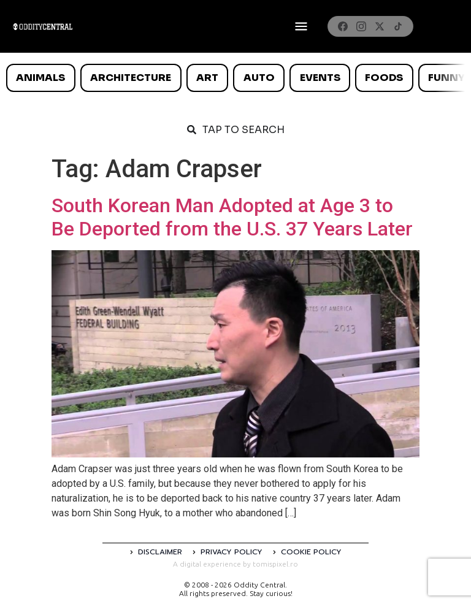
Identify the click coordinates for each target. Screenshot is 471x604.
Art (207, 77)
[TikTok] (398, 26)
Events (320, 77)
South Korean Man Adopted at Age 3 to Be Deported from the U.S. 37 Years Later (232, 217)
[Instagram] (361, 26)
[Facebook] (343, 26)
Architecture (130, 77)
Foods (384, 77)
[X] (380, 26)
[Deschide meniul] (301, 26)
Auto (259, 77)
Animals (40, 77)
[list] (235, 77)
